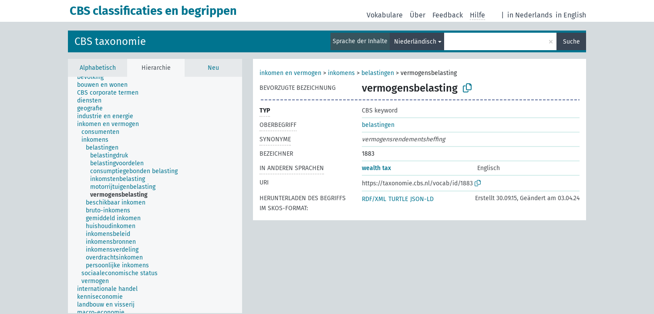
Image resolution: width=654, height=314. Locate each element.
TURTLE (398, 199)
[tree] (155, 195)
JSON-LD (422, 199)
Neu (213, 68)
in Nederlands (529, 15)
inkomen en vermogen (290, 73)
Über (417, 15)
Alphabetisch (98, 68)
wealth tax (376, 168)
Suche (571, 41)
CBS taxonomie (110, 41)
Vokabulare (385, 15)
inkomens (341, 73)
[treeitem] (94, 77)
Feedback (447, 15)
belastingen (377, 73)
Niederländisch (415, 41)
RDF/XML (374, 199)
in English (571, 15)
